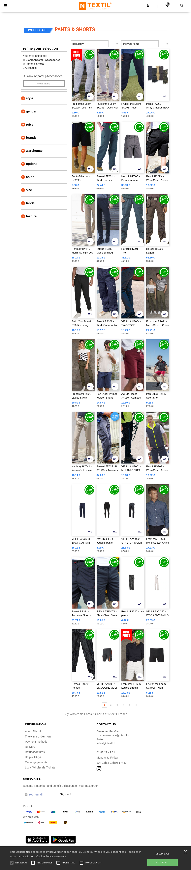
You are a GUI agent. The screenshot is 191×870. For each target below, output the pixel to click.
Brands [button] (31, 137)
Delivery (30, 746)
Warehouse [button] (34, 150)
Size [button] (29, 190)
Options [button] (32, 163)
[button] (148, 5)
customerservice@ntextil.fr (113, 735)
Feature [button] (31, 216)
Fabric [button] (30, 203)
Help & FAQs (33, 757)
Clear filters (43, 83)
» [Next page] (136, 705)
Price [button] (30, 124)
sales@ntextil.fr (106, 743)
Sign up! (65, 794)
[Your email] (40, 794)
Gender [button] (31, 111)
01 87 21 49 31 (106, 752)
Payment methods (36, 741)
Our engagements (36, 762)
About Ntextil (33, 731)
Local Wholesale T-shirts (40, 767)
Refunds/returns (35, 752)
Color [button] (30, 177)
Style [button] (29, 98)
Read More (60, 856)
